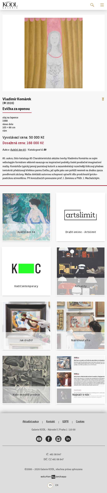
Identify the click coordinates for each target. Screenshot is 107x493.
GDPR (65, 421)
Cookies (80, 421)
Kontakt (50, 421)
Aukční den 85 (18, 149)
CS (50, 485)
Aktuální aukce (31, 421)
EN (56, 485)
